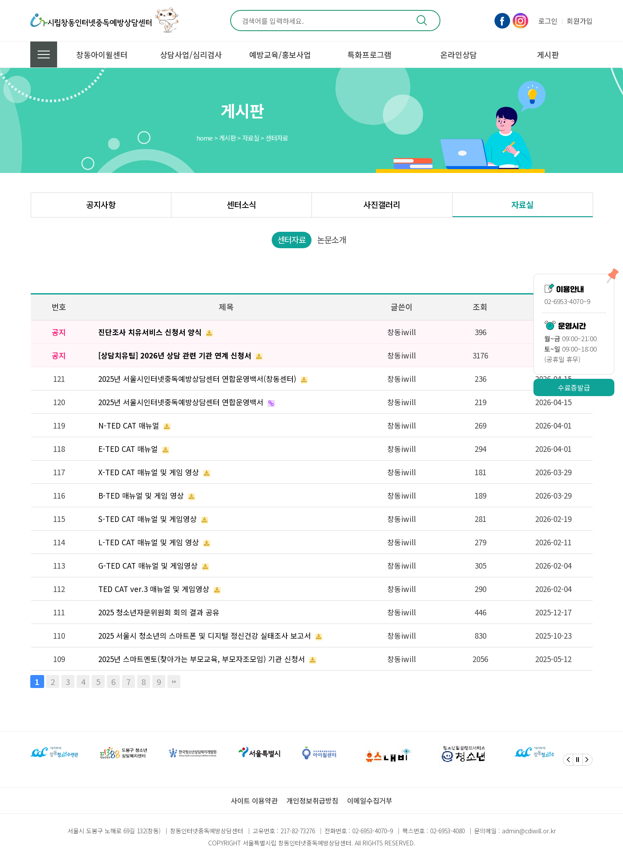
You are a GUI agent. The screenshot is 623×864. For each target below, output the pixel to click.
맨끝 (173, 681)
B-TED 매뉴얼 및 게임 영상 (141, 495)
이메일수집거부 (369, 800)
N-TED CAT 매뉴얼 (128, 425)
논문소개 (331, 239)
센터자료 (291, 239)
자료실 (522, 204)
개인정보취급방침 (312, 800)
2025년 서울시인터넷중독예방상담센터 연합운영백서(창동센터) (197, 378)
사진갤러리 (381, 204)
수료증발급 (574, 387)
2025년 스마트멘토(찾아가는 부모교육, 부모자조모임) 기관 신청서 (201, 658)
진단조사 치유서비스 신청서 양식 (150, 331)
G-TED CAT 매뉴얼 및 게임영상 (148, 565)
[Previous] (568, 760)
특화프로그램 (369, 54)
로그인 (548, 21)
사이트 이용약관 (254, 800)
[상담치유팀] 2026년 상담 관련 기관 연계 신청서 (174, 355)
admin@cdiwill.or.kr (529, 830)
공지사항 (101, 204)
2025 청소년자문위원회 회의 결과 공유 (158, 612)
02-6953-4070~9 (372, 830)
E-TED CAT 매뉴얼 (128, 448)
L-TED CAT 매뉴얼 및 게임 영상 (148, 542)
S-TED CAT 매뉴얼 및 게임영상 (147, 518)
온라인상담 (458, 54)
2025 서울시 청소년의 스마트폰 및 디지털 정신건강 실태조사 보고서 (204, 635)
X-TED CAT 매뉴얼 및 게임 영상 (148, 472)
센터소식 (241, 204)
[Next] (587, 760)
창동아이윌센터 (102, 54)
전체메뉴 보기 (44, 54)
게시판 (548, 54)
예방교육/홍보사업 (280, 54)
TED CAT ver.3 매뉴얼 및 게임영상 (153, 588)
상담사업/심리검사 (191, 54)
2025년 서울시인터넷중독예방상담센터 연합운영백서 (180, 402)
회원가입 (580, 21)
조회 (480, 306)
